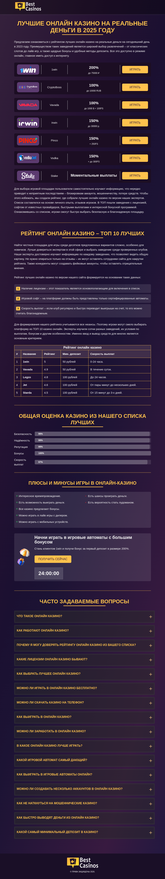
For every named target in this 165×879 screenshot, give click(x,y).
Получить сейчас (53, 559)
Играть (135, 69)
